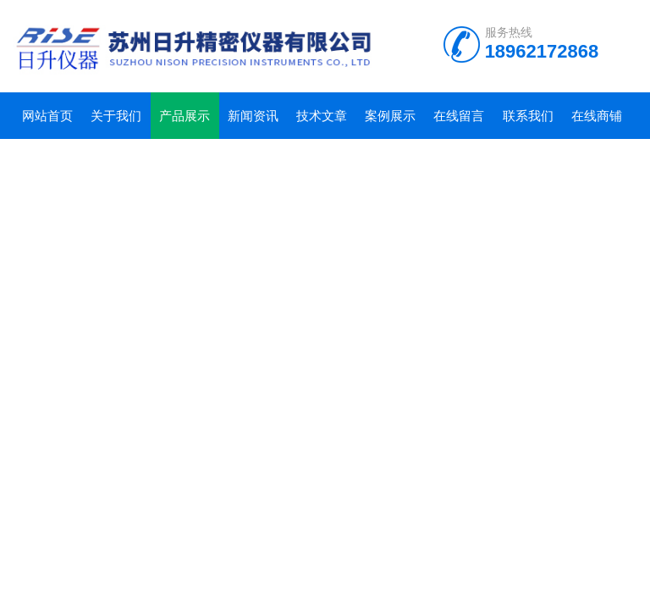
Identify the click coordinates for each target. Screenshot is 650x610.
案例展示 (390, 115)
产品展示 (184, 115)
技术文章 (321, 115)
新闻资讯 (253, 115)
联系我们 (528, 115)
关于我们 (116, 115)
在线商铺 (596, 115)
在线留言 (458, 115)
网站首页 (47, 115)
